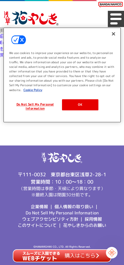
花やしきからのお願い (84, 225)
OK (80, 104)
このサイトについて (37, 225)
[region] (62, 74)
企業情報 (39, 207)
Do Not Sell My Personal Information (62, 213)
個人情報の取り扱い (73, 207)
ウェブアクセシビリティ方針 (50, 219)
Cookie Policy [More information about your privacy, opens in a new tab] (32, 90)
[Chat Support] (112, 253)
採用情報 (93, 219)
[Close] (113, 34)
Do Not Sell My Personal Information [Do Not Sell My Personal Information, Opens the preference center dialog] (35, 106)
